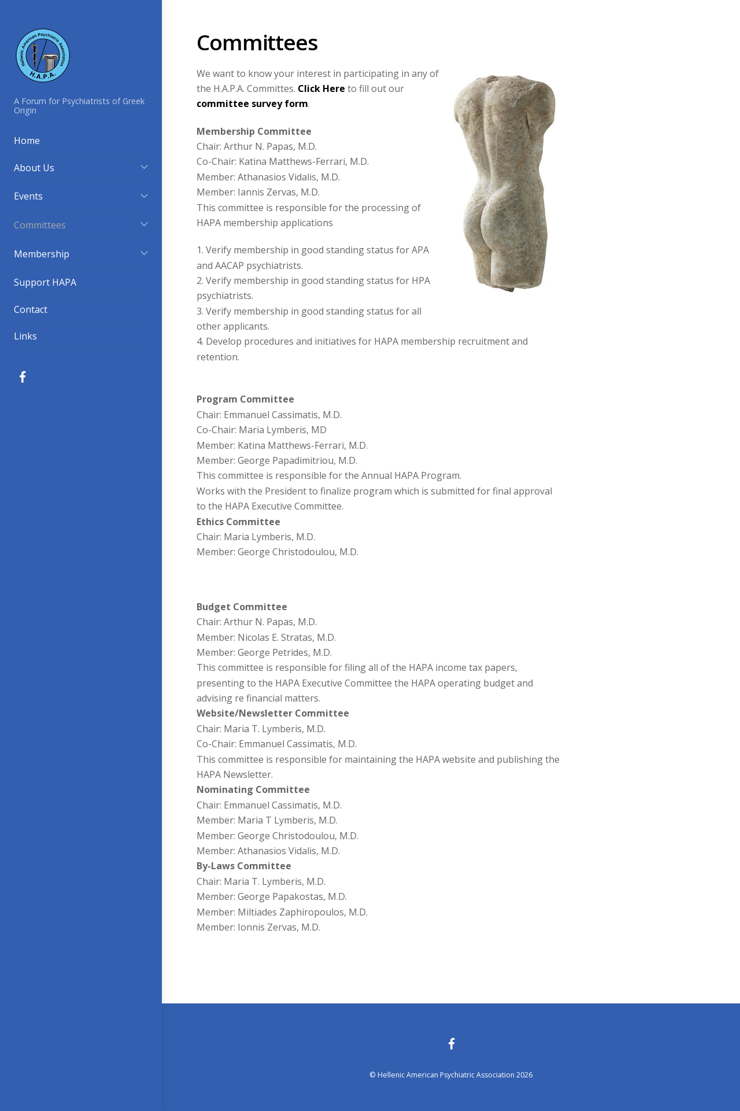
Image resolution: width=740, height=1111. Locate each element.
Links (25, 336)
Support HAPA (45, 282)
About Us (34, 167)
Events (28, 196)
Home (27, 140)
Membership (41, 254)
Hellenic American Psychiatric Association (446, 1075)
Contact (30, 309)
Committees (40, 225)
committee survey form (252, 103)
